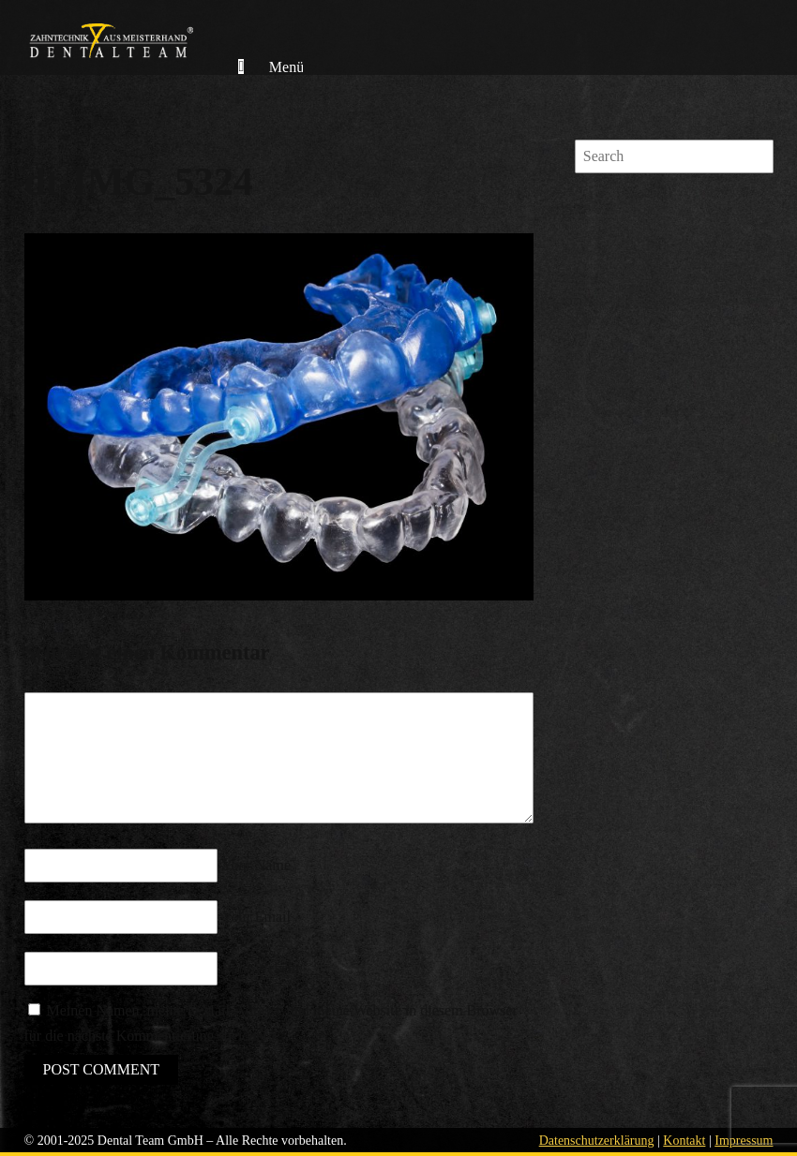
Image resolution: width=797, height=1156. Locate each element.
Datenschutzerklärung (596, 1141)
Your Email (257, 917)
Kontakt (684, 1141)
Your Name (256, 865)
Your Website (262, 968)
